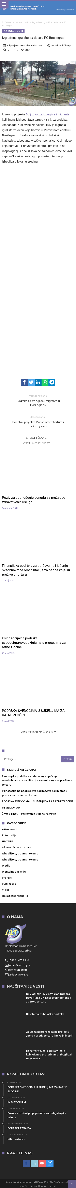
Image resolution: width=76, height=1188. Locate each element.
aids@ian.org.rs (16, 974)
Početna (6, 22)
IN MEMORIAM (11, 807)
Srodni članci (36, 437)
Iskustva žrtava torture (16, 847)
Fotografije (9, 835)
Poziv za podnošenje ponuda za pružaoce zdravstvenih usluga (33, 500)
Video (6, 890)
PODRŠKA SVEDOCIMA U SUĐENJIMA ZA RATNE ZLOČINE (33, 713)
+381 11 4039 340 (17, 960)
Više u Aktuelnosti (36, 443)
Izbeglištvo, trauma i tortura (20, 853)
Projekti (7, 877)
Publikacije (9, 883)
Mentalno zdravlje (14, 871)
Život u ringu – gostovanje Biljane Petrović (29, 814)
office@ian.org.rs (17, 965)
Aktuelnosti (21, 22)
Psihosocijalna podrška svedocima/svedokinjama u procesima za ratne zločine (34, 642)
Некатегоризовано (15, 896)
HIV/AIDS (8, 841)
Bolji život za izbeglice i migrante (48, 114)
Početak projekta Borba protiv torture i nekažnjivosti (38, 421)
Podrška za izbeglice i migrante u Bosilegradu (38, 400)
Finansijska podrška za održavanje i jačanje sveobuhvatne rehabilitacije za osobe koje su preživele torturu (36, 570)
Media (6, 865)
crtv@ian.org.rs (16, 969)
